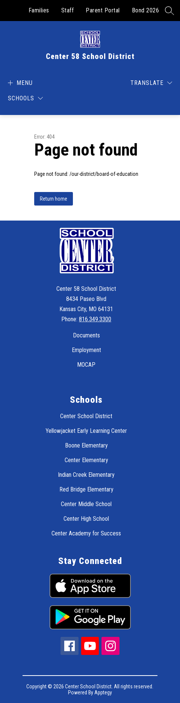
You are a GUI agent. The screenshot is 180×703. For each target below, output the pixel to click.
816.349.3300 (95, 319)
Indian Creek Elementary (86, 474)
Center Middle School (86, 504)
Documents (86, 335)
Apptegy (103, 692)
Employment (86, 350)
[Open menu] (19, 83)
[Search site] (169, 10)
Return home (53, 199)
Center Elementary (86, 460)
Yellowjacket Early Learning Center (86, 430)
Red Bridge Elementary (86, 489)
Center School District (86, 416)
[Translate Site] (151, 83)
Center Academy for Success (86, 533)
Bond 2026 (145, 10)
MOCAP (86, 364)
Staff (67, 10)
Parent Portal (103, 10)
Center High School (86, 518)
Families (39, 10)
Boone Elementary (86, 445)
